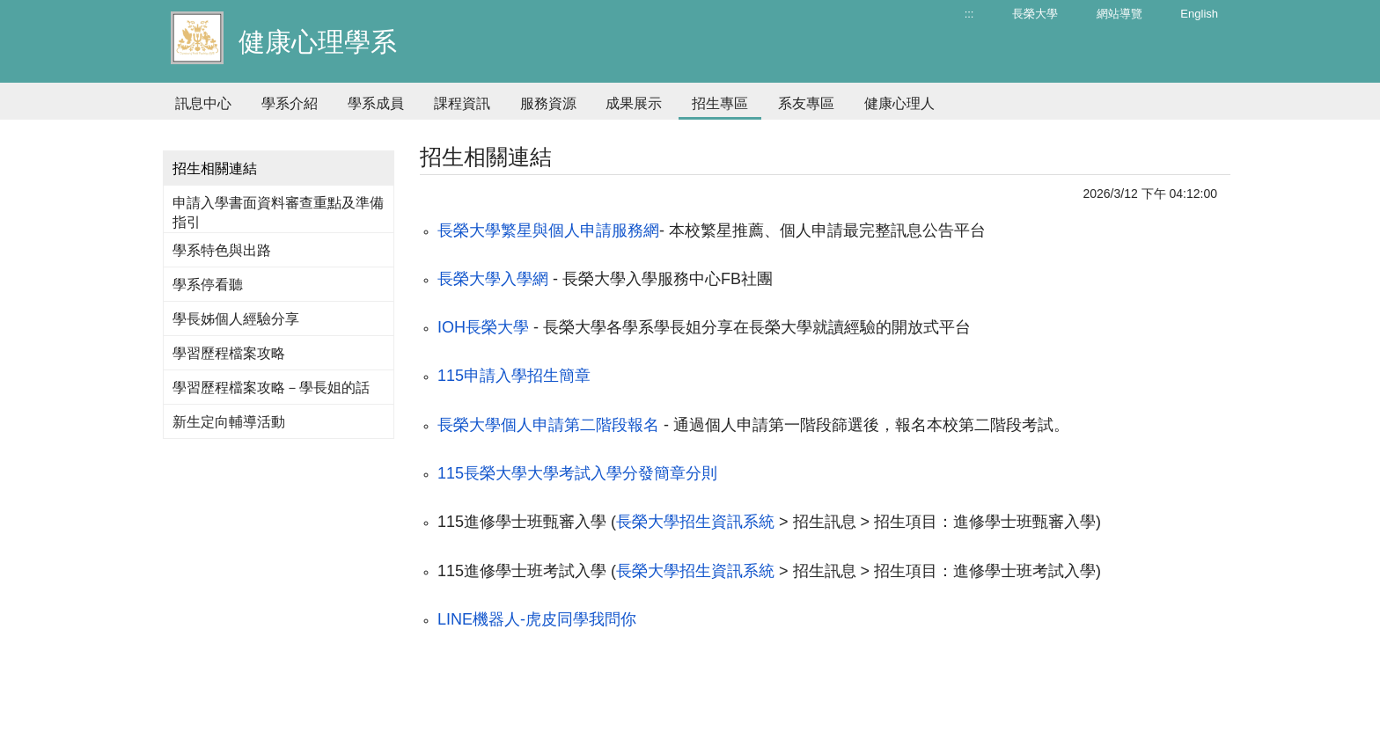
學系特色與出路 (221, 250)
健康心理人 (899, 103)
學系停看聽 (207, 284)
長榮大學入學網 (492, 279)
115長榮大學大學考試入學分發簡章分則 (577, 473)
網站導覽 (1119, 13)
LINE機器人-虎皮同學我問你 (536, 619)
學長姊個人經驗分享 (235, 318)
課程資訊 (462, 103)
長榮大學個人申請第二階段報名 (548, 425)
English (1199, 13)
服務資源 (548, 103)
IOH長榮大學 (483, 327)
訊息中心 (203, 103)
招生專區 (720, 103)
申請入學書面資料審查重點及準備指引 (278, 212)
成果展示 (634, 103)
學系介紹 (289, 103)
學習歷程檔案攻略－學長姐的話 (271, 387)
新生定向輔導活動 (228, 421)
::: (969, 13)
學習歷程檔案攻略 (228, 353)
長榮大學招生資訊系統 (695, 521)
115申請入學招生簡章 (514, 375)
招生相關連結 (214, 168)
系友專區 (806, 103)
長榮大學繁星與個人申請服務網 (548, 230)
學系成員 (376, 103)
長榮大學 (1035, 13)
